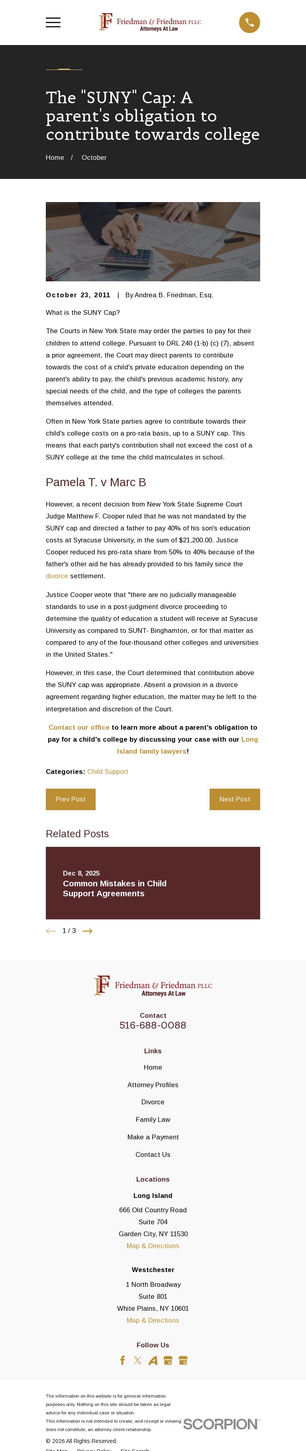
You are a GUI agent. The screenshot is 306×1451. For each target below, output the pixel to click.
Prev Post (71, 799)
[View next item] (87, 931)
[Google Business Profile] (168, 1360)
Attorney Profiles (153, 1085)
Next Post (235, 799)
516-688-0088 (153, 1025)
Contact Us (153, 1154)
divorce (57, 576)
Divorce (153, 1102)
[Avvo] (152, 1360)
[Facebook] (122, 1360)
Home (153, 1067)
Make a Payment (153, 1137)
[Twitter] (137, 1360)
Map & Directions (153, 1246)
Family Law (153, 1119)
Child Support (107, 772)
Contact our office (79, 727)
